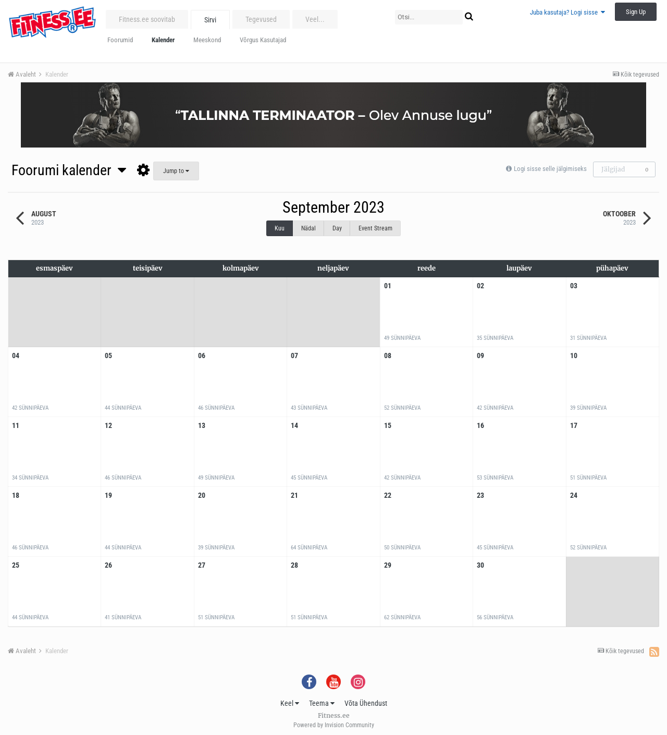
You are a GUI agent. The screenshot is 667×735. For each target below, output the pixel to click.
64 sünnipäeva (309, 547)
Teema (322, 703)
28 (294, 565)
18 (15, 495)
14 (294, 425)
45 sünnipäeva (309, 477)
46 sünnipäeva (216, 408)
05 (108, 355)
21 (294, 495)
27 (201, 565)
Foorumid (120, 40)
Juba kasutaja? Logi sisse (567, 12)
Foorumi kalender (68, 170)
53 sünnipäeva (495, 477)
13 (201, 425)
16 (480, 425)
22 (387, 495)
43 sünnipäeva (309, 408)
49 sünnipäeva (402, 338)
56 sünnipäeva (495, 617)
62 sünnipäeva (402, 617)
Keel (289, 703)
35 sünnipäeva (495, 338)
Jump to (176, 171)
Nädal (308, 228)
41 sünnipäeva (123, 617)
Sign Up (636, 12)
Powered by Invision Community (333, 725)
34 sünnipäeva (30, 477)
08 (387, 355)
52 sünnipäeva (402, 408)
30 (480, 565)
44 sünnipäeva (123, 408)
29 (387, 565)
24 (573, 495)
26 (108, 565)
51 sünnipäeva (588, 477)
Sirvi (210, 20)
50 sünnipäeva (402, 547)
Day (337, 228)
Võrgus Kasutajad (263, 40)
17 (573, 425)
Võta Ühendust (365, 703)
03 (573, 285)
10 (573, 355)
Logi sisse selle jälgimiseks (550, 169)
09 (480, 355)
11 (15, 425)
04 (15, 355)
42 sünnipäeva (30, 408)
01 (387, 285)
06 (201, 355)
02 (480, 285)
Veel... (315, 19)
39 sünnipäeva (588, 408)
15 (387, 425)
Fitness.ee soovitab (147, 19)
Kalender (163, 40)
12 (108, 425)
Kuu (280, 228)
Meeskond (207, 40)
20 (201, 495)
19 (108, 495)
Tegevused (261, 19)
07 (294, 355)
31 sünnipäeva (588, 338)
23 (480, 495)
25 (15, 565)
